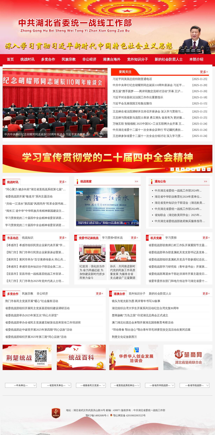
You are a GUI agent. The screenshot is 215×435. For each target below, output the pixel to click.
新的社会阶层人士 (169, 59)
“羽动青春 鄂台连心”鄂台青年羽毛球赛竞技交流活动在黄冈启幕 (151, 329)
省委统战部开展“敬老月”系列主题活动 (28, 196)
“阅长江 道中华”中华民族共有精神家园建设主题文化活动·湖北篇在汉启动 (50, 210)
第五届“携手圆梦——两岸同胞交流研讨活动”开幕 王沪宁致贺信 (152, 91)
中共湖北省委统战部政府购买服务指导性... (181, 221)
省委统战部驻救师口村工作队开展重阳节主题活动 (179, 245)
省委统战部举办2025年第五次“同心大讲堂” (31, 315)
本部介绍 (196, 59)
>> (136, 181)
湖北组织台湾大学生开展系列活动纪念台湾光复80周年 (145, 308)
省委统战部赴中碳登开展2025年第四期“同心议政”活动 (38, 329)
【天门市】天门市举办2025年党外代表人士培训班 (36, 280)
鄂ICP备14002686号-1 (97, 415)
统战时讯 (27, 59)
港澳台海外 (111, 59)
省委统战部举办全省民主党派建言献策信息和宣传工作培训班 (43, 322)
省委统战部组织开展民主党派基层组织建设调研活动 (37, 308)
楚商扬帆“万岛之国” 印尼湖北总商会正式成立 (140, 315)
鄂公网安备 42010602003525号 (129, 415)
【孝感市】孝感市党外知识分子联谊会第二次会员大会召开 (41, 266)
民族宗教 (69, 59)
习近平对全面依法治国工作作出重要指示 (138, 97)
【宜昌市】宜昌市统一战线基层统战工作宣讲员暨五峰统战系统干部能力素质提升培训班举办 (62, 273)
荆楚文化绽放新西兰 (124, 336)
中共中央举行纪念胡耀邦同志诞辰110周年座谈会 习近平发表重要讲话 (46, 134)
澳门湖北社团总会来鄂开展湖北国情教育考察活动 (142, 322)
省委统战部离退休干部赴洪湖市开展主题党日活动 (179, 273)
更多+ (204, 72)
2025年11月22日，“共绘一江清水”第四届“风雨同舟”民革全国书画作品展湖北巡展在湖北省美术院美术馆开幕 (102, 222)
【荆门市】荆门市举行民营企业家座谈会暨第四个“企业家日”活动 (45, 252)
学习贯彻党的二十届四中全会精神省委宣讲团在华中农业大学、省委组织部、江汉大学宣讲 (61, 217)
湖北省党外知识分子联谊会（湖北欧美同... (181, 203)
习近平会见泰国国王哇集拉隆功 (132, 103)
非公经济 (89, 59)
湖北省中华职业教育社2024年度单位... (178, 197)
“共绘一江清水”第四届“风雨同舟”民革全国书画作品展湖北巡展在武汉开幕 (51, 203)
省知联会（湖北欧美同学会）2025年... (178, 215)
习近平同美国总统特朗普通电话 (132, 79)
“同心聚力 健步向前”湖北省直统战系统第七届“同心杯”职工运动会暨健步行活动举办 (57, 189)
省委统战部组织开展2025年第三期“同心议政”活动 (35, 336)
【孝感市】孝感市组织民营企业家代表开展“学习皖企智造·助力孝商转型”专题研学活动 (58, 245)
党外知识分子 (137, 59)
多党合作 (48, 59)
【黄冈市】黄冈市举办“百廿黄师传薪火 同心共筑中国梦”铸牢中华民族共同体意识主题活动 (61, 259)
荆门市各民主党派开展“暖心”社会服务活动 (31, 301)
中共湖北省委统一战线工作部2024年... (178, 191)
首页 (10, 59)
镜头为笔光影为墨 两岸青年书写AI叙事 (136, 301)
